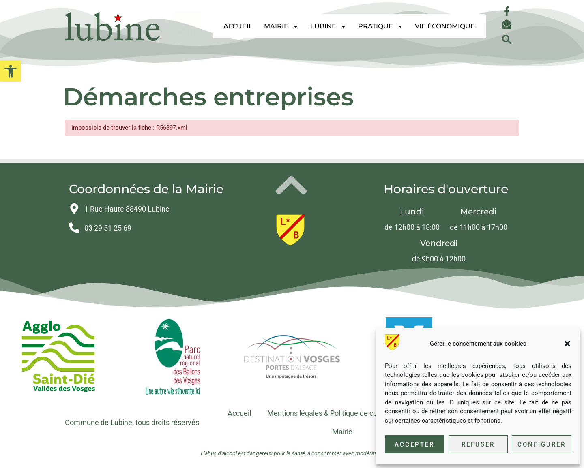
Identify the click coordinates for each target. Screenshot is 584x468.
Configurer (541, 444)
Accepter (414, 444)
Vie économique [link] (445, 26)
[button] (567, 344)
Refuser (478, 444)
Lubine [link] (328, 26)
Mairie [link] (281, 26)
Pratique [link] (381, 26)
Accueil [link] (238, 26)
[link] (10, 71)
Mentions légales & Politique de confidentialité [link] (341, 413)
